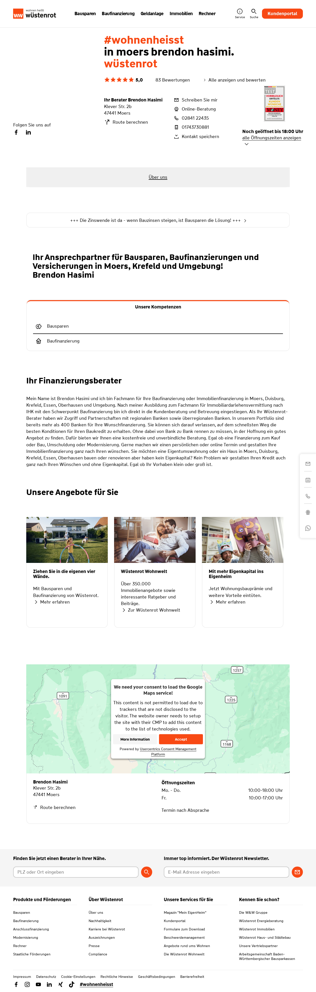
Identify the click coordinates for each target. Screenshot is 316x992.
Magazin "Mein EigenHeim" (185, 912)
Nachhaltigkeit (100, 921)
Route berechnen (126, 122)
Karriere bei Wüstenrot (107, 929)
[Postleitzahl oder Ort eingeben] (76, 872)
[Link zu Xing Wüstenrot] (60, 984)
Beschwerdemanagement (184, 937)
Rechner (20, 946)
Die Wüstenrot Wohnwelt (184, 954)
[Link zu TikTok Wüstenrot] (71, 984)
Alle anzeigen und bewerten (234, 80)
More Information (135, 739)
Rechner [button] (207, 14)
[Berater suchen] (146, 872)
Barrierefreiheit (192, 976)
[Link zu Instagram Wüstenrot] (27, 984)
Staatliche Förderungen (31, 954)
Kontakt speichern (196, 136)
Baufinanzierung (26, 921)
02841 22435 (191, 118)
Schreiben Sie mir (195, 100)
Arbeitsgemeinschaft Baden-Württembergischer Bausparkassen (267, 956)
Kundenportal (282, 14)
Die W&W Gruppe (253, 912)
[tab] (158, 306)
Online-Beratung (194, 109)
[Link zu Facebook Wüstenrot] (16, 984)
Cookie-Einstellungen (78, 976)
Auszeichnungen (102, 937)
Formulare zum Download (184, 929)
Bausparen (21, 912)
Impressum (22, 976)
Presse (94, 946)
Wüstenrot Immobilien (257, 929)
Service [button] (240, 13)
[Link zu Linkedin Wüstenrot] (49, 984)
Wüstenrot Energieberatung (261, 921)
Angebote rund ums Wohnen (187, 946)
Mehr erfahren (51, 602)
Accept (181, 739)
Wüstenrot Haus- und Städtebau (265, 937)
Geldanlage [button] (152, 14)
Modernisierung (25, 937)
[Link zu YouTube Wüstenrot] (38, 984)
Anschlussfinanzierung (31, 929)
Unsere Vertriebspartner (258, 946)
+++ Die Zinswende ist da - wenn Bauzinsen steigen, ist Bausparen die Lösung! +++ (158, 220)
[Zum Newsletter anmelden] (297, 872)
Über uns (96, 912)
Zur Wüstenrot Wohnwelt (150, 610)
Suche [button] (254, 13)
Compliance (98, 954)
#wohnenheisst (96, 984)
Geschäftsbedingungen (156, 976)
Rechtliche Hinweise (116, 976)
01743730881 (191, 127)
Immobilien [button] (181, 14)
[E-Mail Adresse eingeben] (226, 872)
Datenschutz (46, 976)
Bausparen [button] (85, 14)
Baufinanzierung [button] (118, 14)
